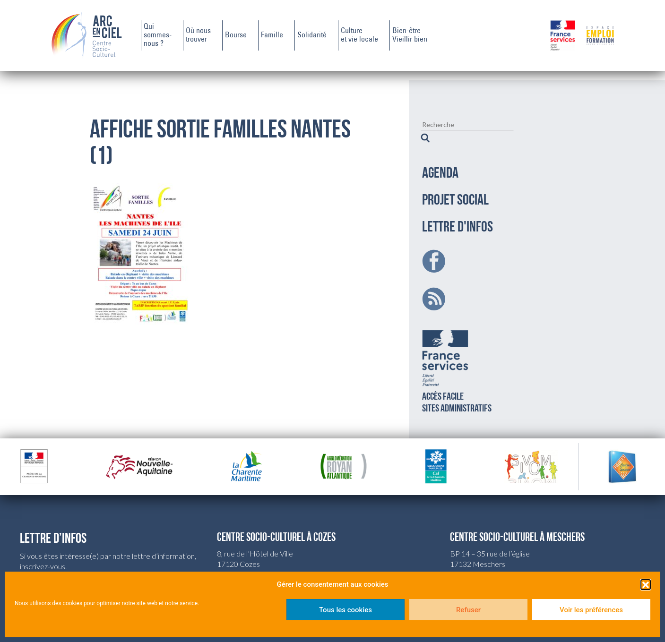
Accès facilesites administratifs (457, 357)
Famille (272, 35)
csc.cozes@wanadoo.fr (254, 562)
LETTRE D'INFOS (457, 215)
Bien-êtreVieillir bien (409, 35)
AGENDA (440, 162)
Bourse (236, 35)
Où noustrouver (198, 35)
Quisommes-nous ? (158, 35)
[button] (645, 584)
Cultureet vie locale (359, 35)
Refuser (468, 610)
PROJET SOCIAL (455, 189)
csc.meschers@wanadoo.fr (493, 562)
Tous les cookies (345, 610)
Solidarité (312, 35)
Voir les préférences (591, 610)
